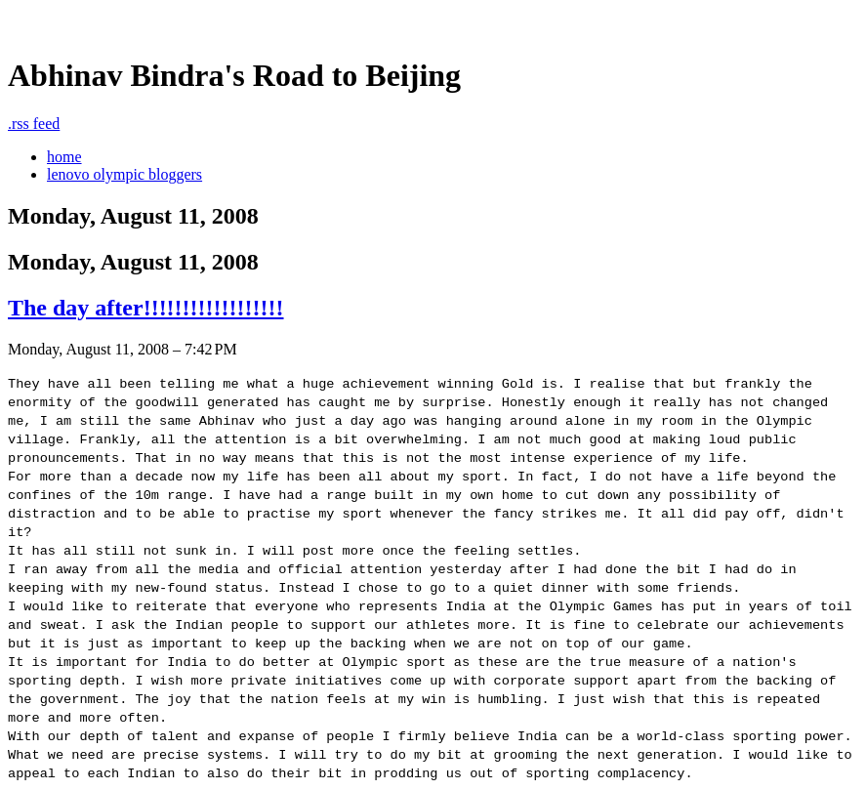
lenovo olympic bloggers (124, 174)
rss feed (34, 123)
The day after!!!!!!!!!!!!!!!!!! (146, 307)
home (64, 156)
